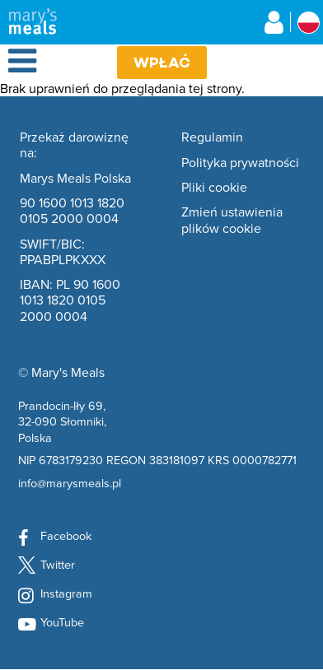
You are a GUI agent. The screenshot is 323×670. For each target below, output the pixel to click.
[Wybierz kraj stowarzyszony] (308, 22)
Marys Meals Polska (75, 178)
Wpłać (161, 62)
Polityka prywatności (240, 163)
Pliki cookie (214, 187)
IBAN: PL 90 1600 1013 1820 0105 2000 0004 (70, 300)
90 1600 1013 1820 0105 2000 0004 (72, 211)
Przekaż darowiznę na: (74, 145)
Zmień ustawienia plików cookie (232, 220)
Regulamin (212, 137)
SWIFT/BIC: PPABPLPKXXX (62, 252)
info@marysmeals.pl (69, 482)
